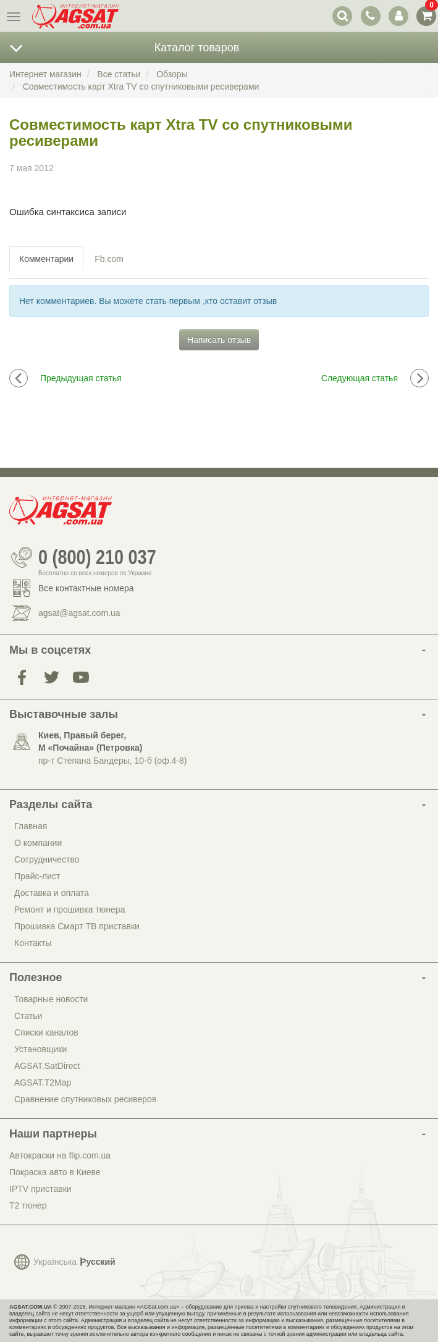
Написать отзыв (219, 340)
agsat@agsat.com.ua (79, 613)
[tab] (47, 259)
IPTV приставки (40, 1189)
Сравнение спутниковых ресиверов (85, 1099)
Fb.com (109, 259)
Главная (30, 826)
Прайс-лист (37, 876)
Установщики (40, 1049)
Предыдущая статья (65, 378)
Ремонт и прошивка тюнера (69, 909)
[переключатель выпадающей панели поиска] (342, 15)
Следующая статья (375, 378)
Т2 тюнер (27, 1205)
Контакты (32, 943)
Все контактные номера (86, 588)
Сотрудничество (46, 859)
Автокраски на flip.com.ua (60, 1155)
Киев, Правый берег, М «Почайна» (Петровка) (90, 741)
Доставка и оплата (51, 893)
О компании (38, 843)
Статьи (28, 1016)
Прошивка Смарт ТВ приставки (77, 926)
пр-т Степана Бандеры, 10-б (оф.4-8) (112, 761)
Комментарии (46, 259)
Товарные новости (51, 999)
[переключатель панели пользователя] (398, 15)
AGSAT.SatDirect (47, 1066)
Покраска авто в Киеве (55, 1172)
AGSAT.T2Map (42, 1082)
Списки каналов (46, 1032)
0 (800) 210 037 (97, 557)
